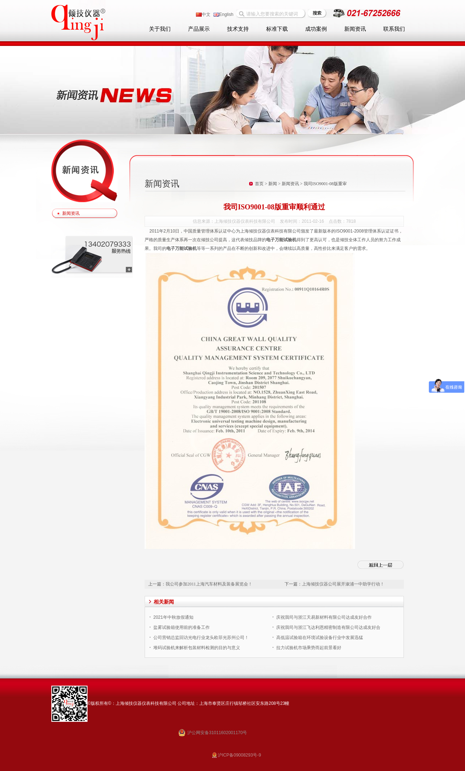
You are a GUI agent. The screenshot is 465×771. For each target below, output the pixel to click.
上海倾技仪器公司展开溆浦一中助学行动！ (343, 584)
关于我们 (160, 29)
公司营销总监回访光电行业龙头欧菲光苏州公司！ (201, 637)
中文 (203, 14)
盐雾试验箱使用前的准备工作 (181, 627)
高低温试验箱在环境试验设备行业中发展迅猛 (319, 637)
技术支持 (238, 29)
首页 (259, 183)
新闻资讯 (355, 29)
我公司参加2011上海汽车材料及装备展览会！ (209, 584)
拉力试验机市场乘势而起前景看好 (308, 647)
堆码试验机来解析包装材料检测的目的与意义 (196, 647)
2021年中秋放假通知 (173, 617)
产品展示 (199, 29)
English (223, 14)
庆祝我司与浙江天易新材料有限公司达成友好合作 (324, 617)
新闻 (272, 183)
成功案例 (316, 29)
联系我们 (394, 29)
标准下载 (277, 29)
